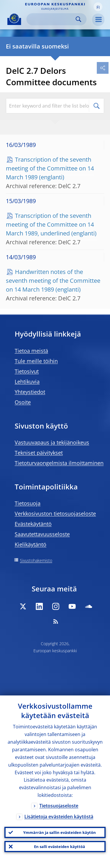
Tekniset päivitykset (39, 452)
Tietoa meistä (31, 350)
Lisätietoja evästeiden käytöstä (58, 816)
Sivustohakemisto (36, 560)
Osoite (23, 402)
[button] (98, 6)
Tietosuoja (27, 503)
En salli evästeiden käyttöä (59, 846)
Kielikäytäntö (30, 544)
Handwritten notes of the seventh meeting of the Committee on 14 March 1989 (53, 280)
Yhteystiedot (30, 391)
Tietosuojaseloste (58, 805)
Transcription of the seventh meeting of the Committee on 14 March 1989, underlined (50, 224)
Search (78, 19)
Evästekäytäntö (33, 523)
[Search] (52, 19)
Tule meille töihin (36, 360)
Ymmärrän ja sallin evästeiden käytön (59, 832)
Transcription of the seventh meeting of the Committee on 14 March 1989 (50, 168)
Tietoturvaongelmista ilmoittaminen (59, 462)
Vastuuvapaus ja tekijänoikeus (52, 442)
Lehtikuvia (27, 381)
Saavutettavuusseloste (42, 534)
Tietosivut (27, 371)
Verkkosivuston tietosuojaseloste (55, 513)
